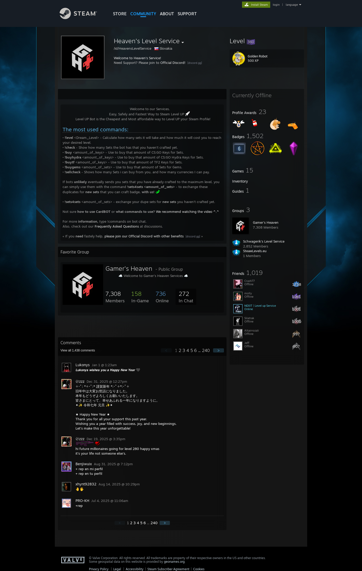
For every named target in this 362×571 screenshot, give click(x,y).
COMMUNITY (143, 13)
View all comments (78, 350)
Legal (117, 569)
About (167, 13)
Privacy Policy (99, 569)
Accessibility (135, 569)
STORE (120, 13)
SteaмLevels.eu (255, 251)
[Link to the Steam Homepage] (82, 18)
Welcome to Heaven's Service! (137, 58)
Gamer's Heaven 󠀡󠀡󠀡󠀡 (266, 222)
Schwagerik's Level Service (263, 241)
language (292, 4)
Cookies (199, 569)
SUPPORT (187, 13)
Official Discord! (172, 63)
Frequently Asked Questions (117, 226)
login (276, 4)
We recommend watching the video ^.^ (187, 211)
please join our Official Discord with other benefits (144, 236)
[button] (267, 41)
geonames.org (174, 562)
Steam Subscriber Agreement (168, 569)
